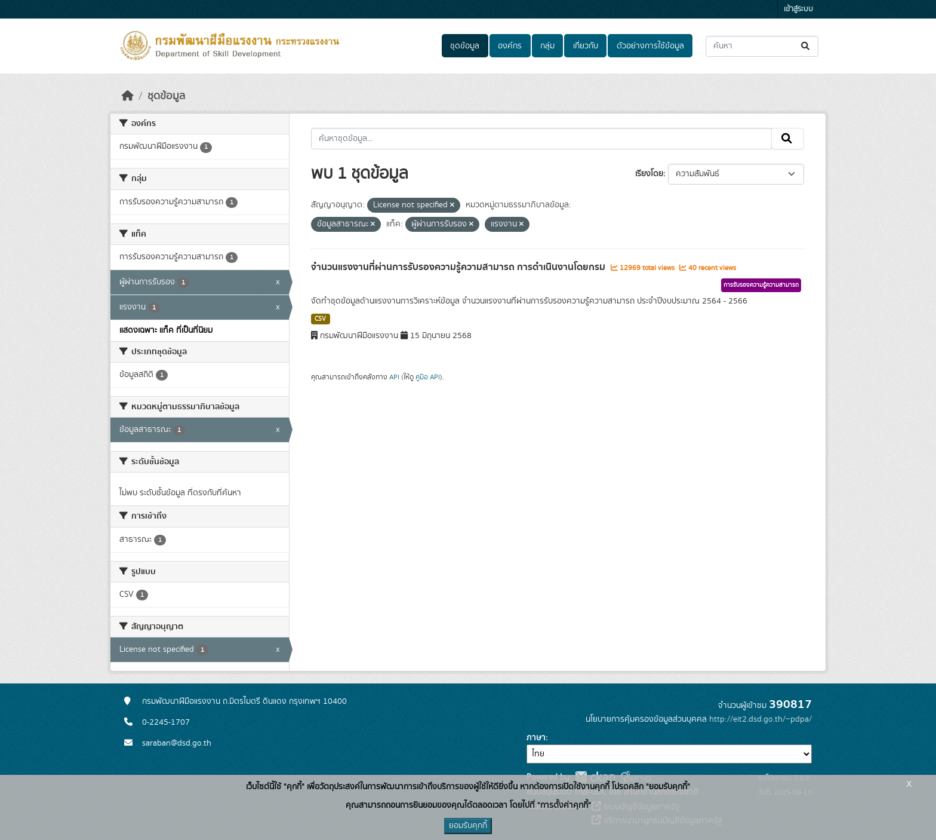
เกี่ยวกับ (585, 46)
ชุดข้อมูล (464, 46)
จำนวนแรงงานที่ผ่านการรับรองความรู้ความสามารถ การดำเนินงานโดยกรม (459, 267)
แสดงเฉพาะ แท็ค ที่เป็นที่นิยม (166, 330)
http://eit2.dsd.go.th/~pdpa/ (760, 719)
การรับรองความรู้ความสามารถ (761, 285)
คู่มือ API (427, 377)
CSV (320, 319)
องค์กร (510, 46)
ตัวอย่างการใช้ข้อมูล (650, 46)
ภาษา (536, 738)
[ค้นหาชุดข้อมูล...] (762, 46)
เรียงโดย (649, 174)
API (394, 377)
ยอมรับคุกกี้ (468, 826)
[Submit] (806, 46)
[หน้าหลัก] (128, 96)
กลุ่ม (547, 46)
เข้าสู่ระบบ (798, 9)
